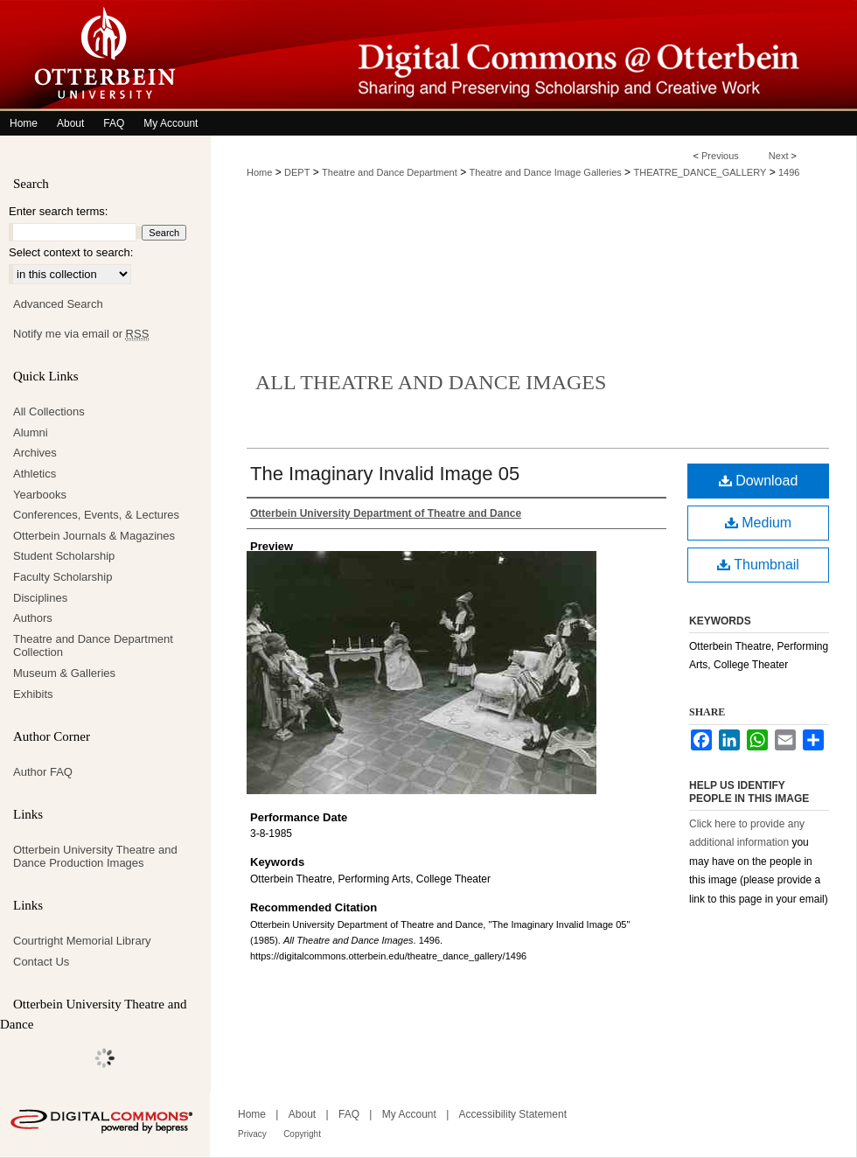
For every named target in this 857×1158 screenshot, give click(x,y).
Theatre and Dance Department (389, 172)
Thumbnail (758, 564)
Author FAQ (43, 771)
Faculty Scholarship (62, 576)
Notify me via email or (81, 334)
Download (758, 480)
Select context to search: (71, 252)
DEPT (297, 172)
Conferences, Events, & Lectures (96, 514)
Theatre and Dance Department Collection (93, 645)
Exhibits (33, 694)
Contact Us (41, 961)
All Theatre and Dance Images (430, 382)
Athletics (34, 473)
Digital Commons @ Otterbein (533, 55)
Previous (720, 155)
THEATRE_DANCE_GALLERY (699, 172)
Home (259, 172)
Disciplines (40, 597)
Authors (32, 617)
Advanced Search (58, 303)
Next (779, 155)
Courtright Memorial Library (82, 940)
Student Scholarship (64, 555)
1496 (788, 172)
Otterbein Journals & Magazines (94, 535)
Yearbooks (39, 494)
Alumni (30, 432)
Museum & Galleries (64, 673)
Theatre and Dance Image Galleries (546, 172)
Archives (35, 452)
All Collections (49, 411)
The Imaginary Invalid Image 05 (384, 474)
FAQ (348, 1114)
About (302, 1114)
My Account (409, 1114)
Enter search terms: (58, 211)
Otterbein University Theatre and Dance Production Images (95, 856)
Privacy (252, 1134)
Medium (758, 522)
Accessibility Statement (513, 1114)
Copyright (302, 1134)
